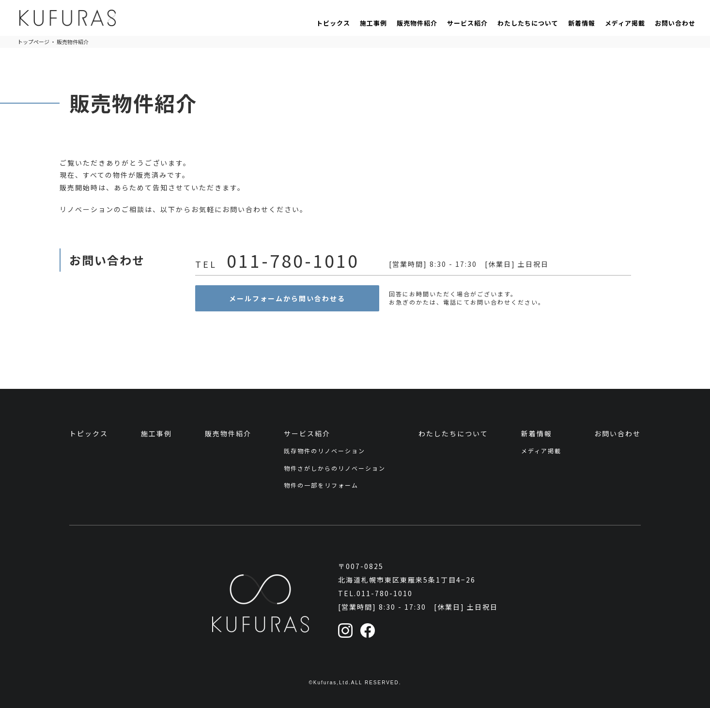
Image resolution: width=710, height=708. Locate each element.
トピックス (333, 23)
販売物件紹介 (417, 23)
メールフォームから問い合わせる (287, 298)
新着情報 (581, 23)
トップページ (33, 42)
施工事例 (373, 23)
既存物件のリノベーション (324, 450)
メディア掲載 (625, 23)
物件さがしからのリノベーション (335, 468)
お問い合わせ (675, 23)
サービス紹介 (467, 23)
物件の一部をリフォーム (321, 485)
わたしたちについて (527, 23)
